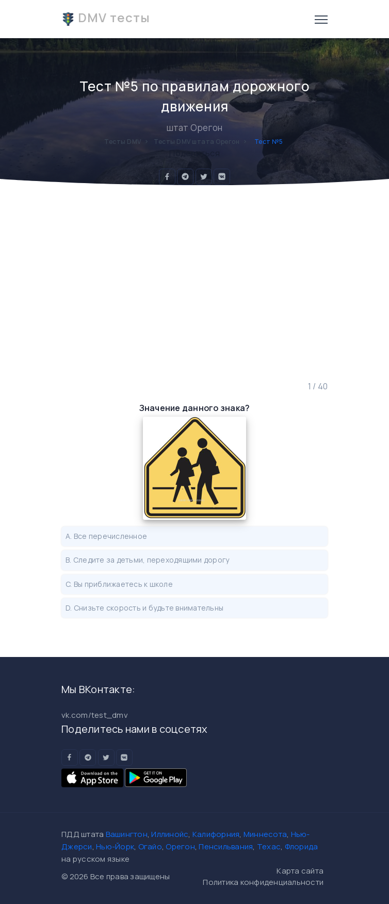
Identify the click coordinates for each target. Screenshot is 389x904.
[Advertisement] (194, 283)
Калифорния (216, 834)
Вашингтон (127, 834)
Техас (269, 846)
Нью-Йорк (115, 846)
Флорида (301, 846)
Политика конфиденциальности (263, 882)
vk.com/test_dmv (94, 715)
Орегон (180, 846)
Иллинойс (169, 834)
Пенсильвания (226, 846)
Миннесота (265, 834)
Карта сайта (300, 870)
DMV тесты (105, 17)
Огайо (150, 846)
